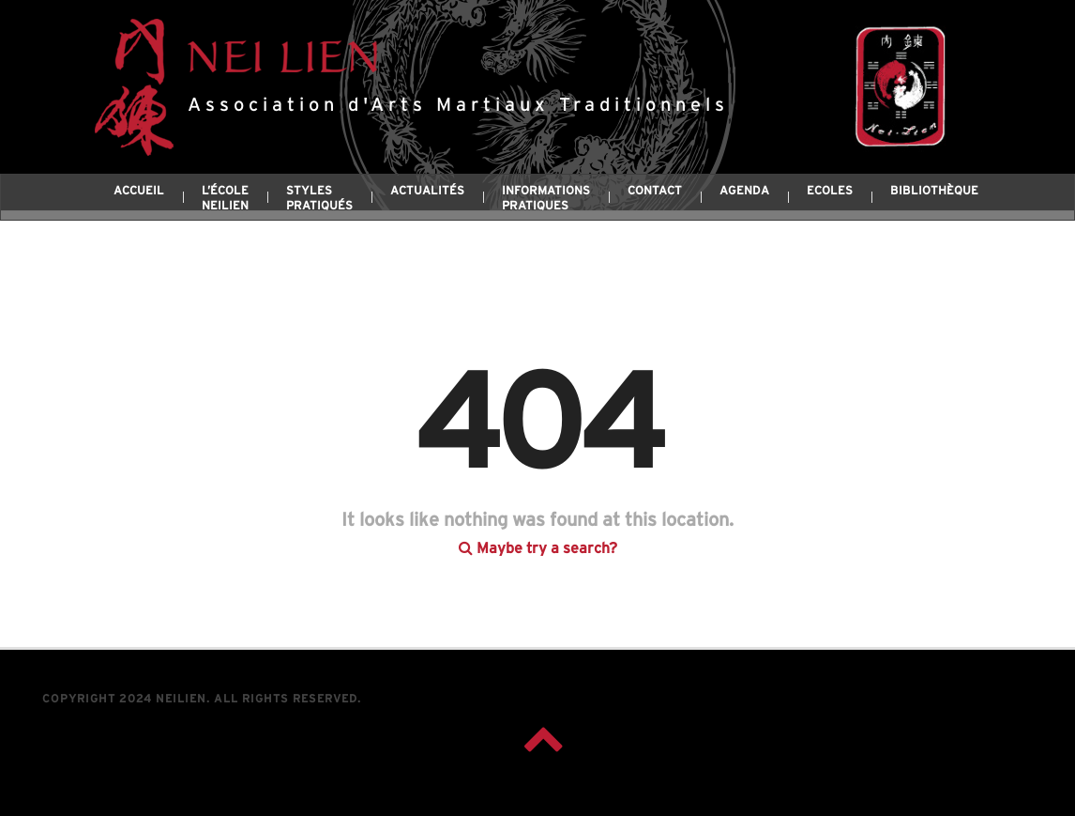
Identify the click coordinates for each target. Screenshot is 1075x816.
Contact (655, 191)
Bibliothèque (934, 191)
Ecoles (830, 191)
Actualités (427, 191)
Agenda (744, 191)
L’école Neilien (225, 198)
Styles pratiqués (319, 198)
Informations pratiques (546, 198)
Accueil (139, 191)
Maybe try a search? (538, 529)
